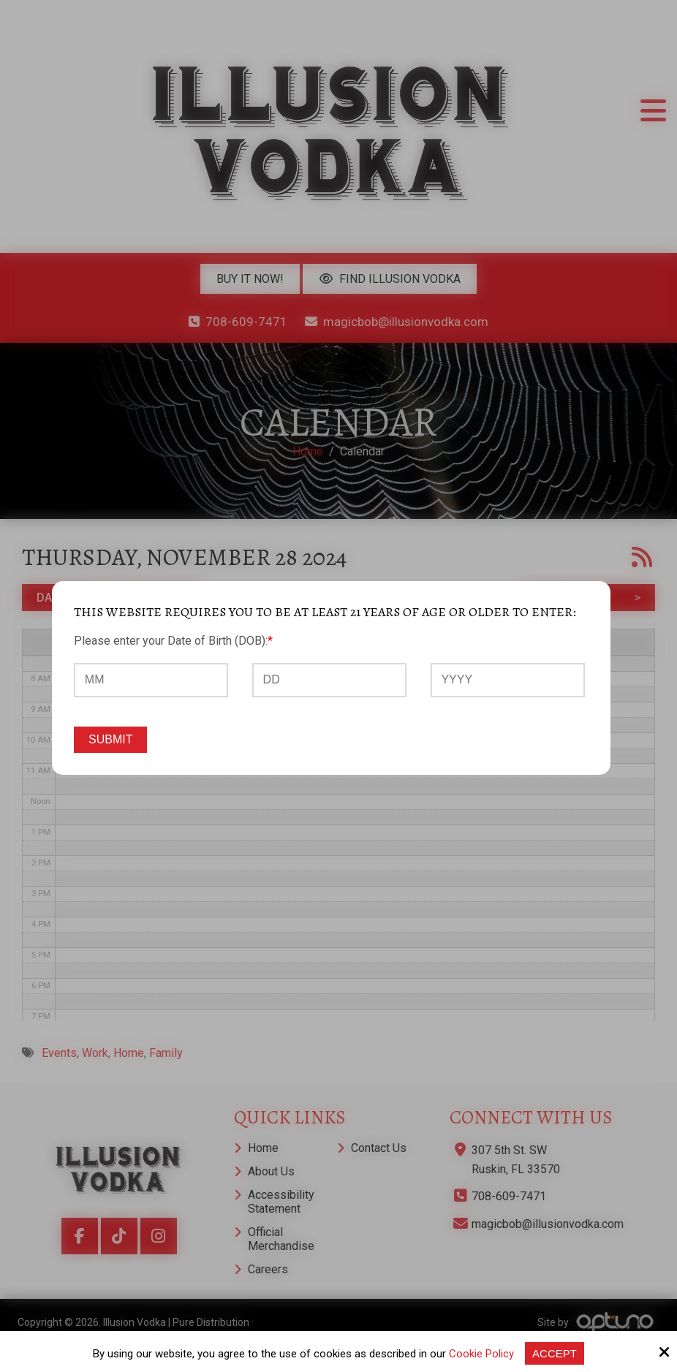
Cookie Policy (481, 1353)
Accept (554, 1353)
